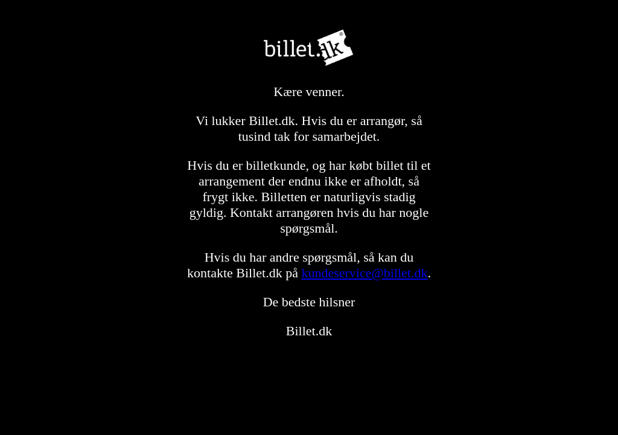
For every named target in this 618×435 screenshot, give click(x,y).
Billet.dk (309, 48)
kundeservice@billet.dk (364, 272)
